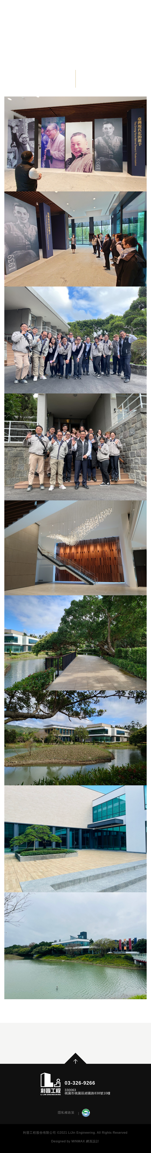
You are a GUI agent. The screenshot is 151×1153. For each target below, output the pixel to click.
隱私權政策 (66, 1112)
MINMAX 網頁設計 (85, 1141)
